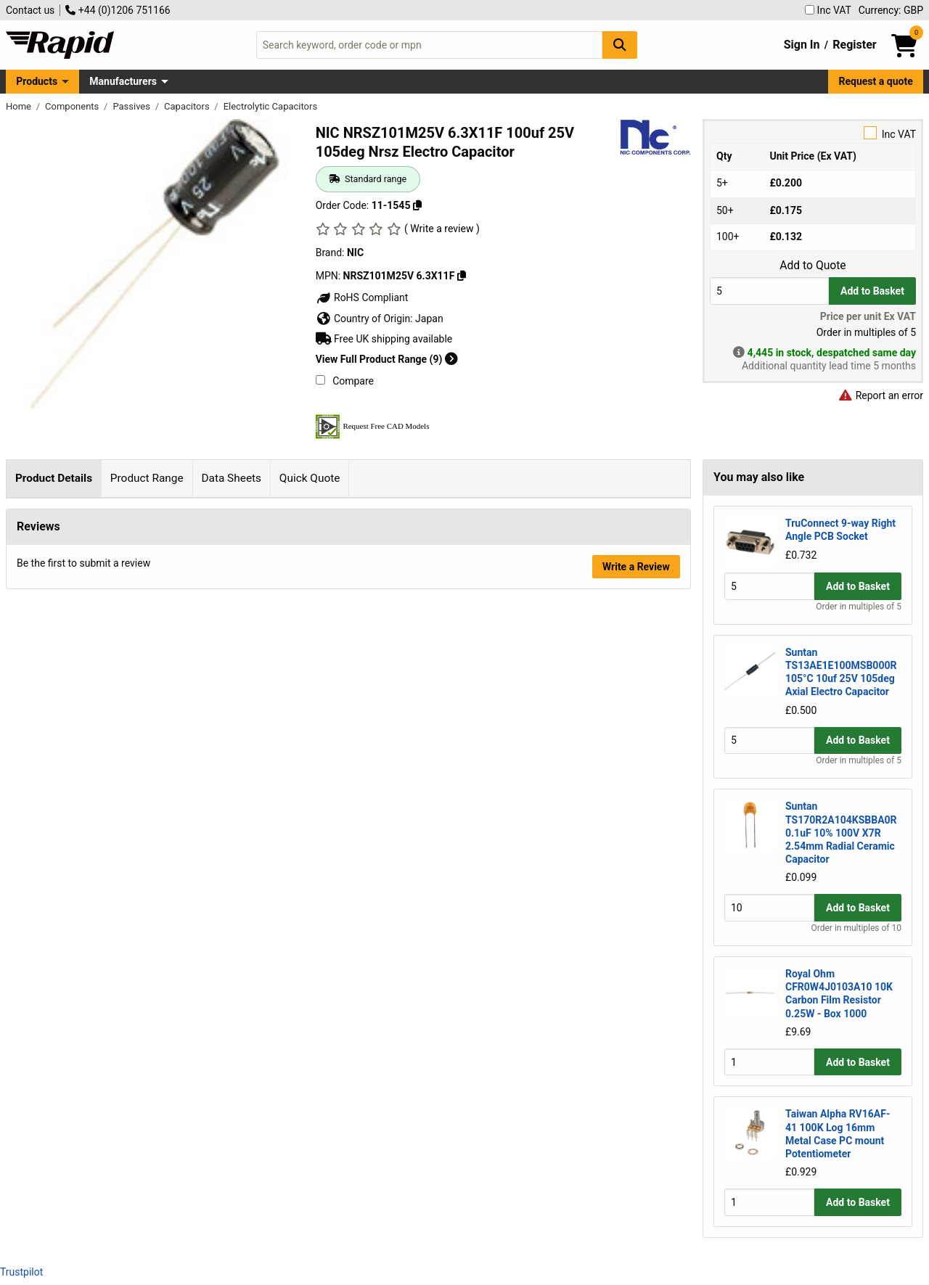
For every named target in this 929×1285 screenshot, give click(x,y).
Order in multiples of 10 (856, 928)
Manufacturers (123, 81)
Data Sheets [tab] (231, 478)
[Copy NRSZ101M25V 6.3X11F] (461, 276)
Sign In (802, 45)
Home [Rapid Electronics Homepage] (19, 106)
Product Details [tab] (53, 478)
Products (36, 81)
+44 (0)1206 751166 (117, 10)
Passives (132, 106)
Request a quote (876, 81)
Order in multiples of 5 (858, 607)
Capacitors (188, 106)
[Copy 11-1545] (417, 205)
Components (73, 106)
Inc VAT (828, 10)
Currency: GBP (891, 10)
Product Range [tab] (147, 478)
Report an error (880, 395)
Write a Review (636, 770)
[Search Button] (619, 44)
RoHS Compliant (362, 297)
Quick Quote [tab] (309, 478)
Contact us (30, 10)
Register (854, 45)
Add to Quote (812, 265)
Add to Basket (872, 291)
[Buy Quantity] (769, 290)
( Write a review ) (442, 228)
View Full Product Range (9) (387, 359)
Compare (345, 381)
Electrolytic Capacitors (270, 106)
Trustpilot (21, 1272)
